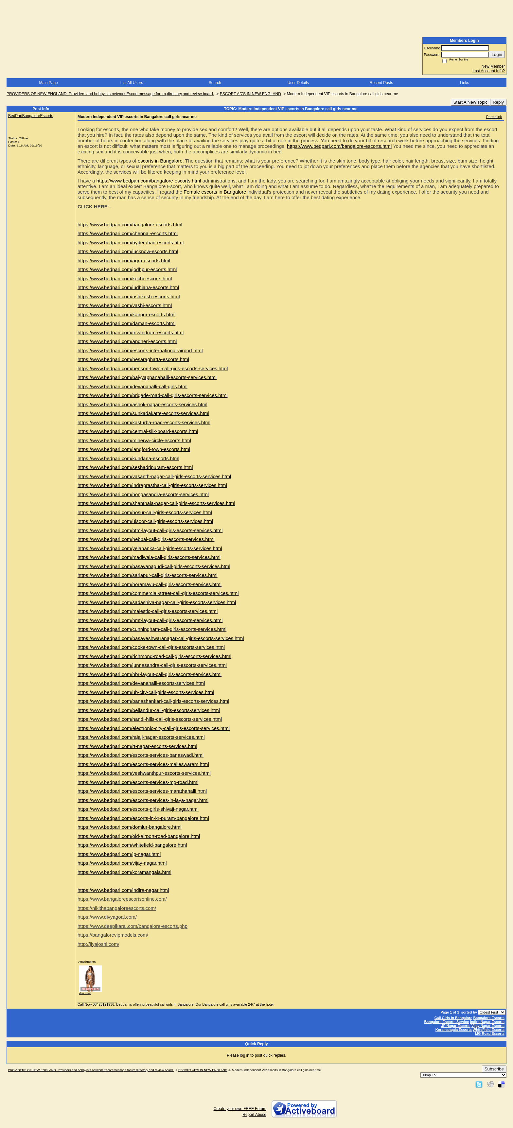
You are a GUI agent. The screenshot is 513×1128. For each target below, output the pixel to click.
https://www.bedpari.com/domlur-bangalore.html (130, 827)
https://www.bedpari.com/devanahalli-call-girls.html (132, 386)
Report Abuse (254, 1114)
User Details (298, 82)
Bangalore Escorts (488, 1018)
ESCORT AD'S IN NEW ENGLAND (250, 94)
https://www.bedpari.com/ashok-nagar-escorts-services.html (142, 404)
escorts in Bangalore (160, 161)
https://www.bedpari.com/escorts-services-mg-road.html (138, 782)
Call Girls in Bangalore (453, 1018)
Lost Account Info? (488, 71)
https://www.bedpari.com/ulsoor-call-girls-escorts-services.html (145, 521)
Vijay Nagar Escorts (487, 1026)
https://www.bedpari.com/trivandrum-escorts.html (131, 332)
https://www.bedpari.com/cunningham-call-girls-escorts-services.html (152, 629)
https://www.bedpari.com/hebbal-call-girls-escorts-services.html (146, 539)
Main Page (48, 82)
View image (85, 993)
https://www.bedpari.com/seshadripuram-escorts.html (135, 467)
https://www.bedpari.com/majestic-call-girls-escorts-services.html (148, 611)
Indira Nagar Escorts (487, 1022)
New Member (493, 66)
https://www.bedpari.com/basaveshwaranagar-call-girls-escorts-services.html (161, 638)
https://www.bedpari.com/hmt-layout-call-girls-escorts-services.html (150, 620)
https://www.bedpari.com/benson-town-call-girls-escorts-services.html (153, 368)
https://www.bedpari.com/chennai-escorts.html (128, 233)
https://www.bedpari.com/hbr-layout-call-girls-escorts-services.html (149, 674)
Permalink (494, 117)
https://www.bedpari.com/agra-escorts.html (124, 260)
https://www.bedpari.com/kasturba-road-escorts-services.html (144, 422)
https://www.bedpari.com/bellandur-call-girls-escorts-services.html (149, 710)
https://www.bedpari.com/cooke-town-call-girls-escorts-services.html (151, 647)
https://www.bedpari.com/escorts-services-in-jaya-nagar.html (143, 800)
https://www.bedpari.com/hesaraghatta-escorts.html (133, 359)
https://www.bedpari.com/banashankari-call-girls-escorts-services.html (153, 701)
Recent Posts (381, 82)
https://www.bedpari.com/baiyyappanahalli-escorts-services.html (147, 377)
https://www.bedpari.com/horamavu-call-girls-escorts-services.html (149, 584)
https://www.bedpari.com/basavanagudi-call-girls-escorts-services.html (154, 566)
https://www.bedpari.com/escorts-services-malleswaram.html (143, 764)
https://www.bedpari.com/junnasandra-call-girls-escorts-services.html (152, 665)
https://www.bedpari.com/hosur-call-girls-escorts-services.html (145, 512)
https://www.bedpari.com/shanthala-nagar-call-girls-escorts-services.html (156, 503)
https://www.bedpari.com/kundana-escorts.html (128, 458)
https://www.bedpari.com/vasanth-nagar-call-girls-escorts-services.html (154, 476)
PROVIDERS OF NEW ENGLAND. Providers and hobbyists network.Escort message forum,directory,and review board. (110, 94)
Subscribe (494, 1069)
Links (464, 82)
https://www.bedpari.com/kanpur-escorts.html (126, 314)
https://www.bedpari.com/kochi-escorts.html (125, 278)
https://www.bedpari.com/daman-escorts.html (126, 323)
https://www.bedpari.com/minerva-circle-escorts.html (134, 440)
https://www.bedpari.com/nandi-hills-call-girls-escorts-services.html (150, 719)
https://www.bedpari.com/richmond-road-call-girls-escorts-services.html (154, 656)
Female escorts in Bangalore (215, 192)
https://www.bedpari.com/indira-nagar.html (123, 890)
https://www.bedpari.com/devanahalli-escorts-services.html (141, 683)
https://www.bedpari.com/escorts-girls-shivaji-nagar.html (138, 809)
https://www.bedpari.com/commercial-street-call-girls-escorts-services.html (158, 593)
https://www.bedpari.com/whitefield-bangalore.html (132, 845)
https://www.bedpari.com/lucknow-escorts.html (128, 251)
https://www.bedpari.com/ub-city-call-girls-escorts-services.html (146, 692)
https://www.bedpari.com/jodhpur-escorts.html (127, 269)
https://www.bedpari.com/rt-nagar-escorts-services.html (137, 746)
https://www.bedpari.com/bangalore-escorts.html (339, 146)
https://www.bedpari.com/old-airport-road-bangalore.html (139, 836)
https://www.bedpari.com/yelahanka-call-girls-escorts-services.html (150, 548)
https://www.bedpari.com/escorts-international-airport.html (140, 350)
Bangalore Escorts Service (446, 1022)
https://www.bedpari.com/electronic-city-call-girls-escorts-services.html (154, 728)
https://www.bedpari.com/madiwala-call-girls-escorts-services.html (149, 557)
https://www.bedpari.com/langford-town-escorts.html (134, 449)
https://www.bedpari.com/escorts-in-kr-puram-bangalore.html (143, 818)
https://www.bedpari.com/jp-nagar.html (119, 854)
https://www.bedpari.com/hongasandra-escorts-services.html (143, 494)
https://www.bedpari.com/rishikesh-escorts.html (129, 296)
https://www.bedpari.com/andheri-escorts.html (127, 341)
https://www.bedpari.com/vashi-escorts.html (125, 305)
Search (215, 82)
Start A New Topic (470, 102)
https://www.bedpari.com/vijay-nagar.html (122, 863)
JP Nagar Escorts (455, 1026)
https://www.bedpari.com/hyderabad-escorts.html (131, 242)
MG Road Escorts (489, 1033)
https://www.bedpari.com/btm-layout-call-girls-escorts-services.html (150, 530)
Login (496, 54)
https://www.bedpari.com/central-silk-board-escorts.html (138, 431)
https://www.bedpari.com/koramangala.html (124, 872)
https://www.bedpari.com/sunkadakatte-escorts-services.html (143, 413)
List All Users (131, 82)
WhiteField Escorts (488, 1030)
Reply (498, 102)
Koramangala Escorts (453, 1030)
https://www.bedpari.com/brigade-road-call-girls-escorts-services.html (152, 395)
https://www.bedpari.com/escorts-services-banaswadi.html (140, 755)
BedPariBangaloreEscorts (30, 115)
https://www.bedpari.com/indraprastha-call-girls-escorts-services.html (152, 485)
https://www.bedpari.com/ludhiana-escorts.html (128, 287)
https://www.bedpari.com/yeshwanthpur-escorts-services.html (144, 773)
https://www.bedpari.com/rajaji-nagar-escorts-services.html (141, 737)
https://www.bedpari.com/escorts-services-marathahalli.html (142, 791)
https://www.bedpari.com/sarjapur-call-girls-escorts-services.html (148, 575)
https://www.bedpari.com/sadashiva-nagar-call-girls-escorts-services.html (157, 602)
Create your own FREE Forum (240, 1108)
